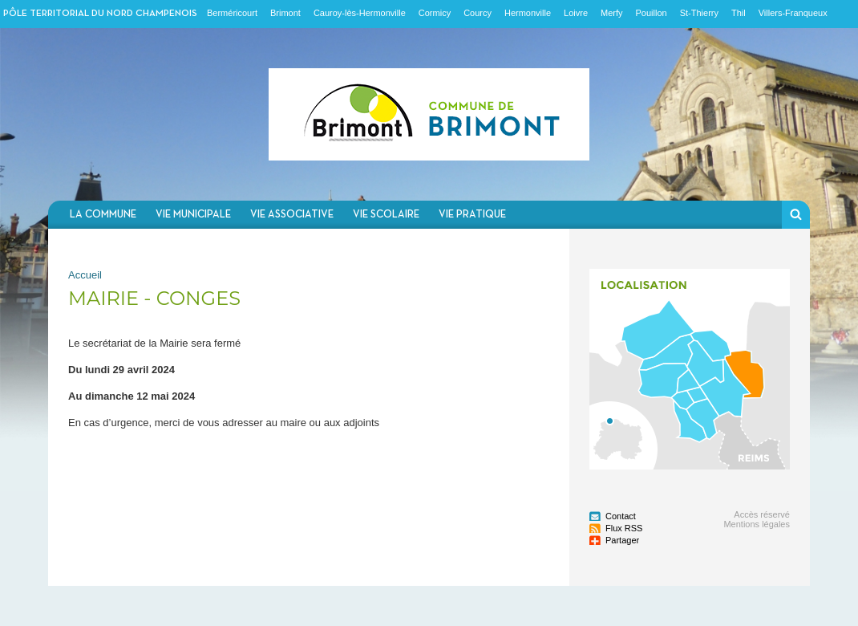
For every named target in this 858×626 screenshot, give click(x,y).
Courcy (477, 13)
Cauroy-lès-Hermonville (360, 13)
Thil (738, 13)
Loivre (576, 13)
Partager (622, 540)
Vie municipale (193, 214)
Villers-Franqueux (793, 13)
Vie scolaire (386, 214)
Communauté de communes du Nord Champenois (429, 114)
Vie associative (292, 214)
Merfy (612, 13)
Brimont (285, 13)
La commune (103, 214)
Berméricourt (232, 13)
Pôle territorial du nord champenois (100, 13)
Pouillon (651, 13)
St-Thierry (699, 13)
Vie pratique (472, 214)
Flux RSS (623, 528)
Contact (620, 516)
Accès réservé (762, 514)
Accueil (85, 275)
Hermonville (527, 13)
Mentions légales (756, 524)
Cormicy (435, 13)
